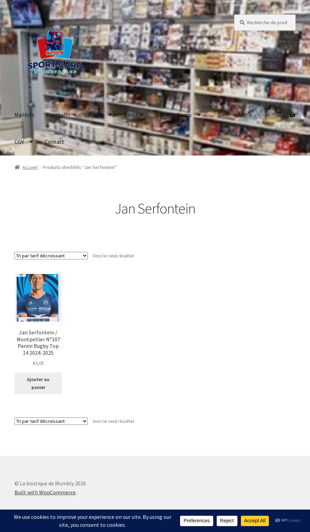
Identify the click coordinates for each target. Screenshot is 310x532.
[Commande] (51, 255)
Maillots (24, 114)
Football (56, 114)
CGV (19, 141)
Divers (184, 114)
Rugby (95, 114)
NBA (129, 114)
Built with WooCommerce (45, 492)
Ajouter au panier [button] (38, 383)
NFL (160, 114)
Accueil (29, 167)
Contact (54, 141)
